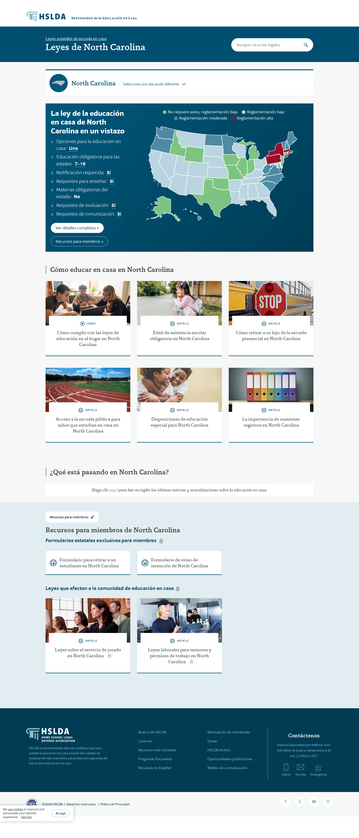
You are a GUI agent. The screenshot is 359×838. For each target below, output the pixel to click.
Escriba (301, 769)
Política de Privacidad (114, 804)
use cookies (15, 809)
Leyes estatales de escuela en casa (76, 38)
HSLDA (58, 804)
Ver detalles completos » (77, 227)
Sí (109, 172)
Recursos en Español (154, 767)
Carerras (145, 741)
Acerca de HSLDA (152, 732)
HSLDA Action (218, 750)
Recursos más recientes (157, 750)
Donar (212, 741)
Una (73, 148)
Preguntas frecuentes (155, 759)
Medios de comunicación (227, 767)
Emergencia (318, 769)
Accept (60, 813)
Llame (286, 769)
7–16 (80, 164)
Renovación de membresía (228, 732)
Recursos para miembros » (79, 241)
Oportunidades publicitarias (229, 759)
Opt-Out (26, 817)
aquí (113, 490)
